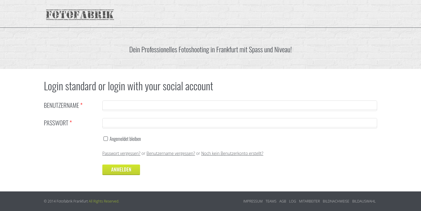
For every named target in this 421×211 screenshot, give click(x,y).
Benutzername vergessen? (170, 153)
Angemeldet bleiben (125, 139)
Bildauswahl (364, 201)
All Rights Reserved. (104, 201)
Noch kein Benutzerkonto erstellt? (232, 153)
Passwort (58, 122)
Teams (270, 201)
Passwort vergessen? (121, 153)
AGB (282, 201)
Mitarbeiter (309, 201)
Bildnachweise (336, 201)
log (292, 201)
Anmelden (121, 169)
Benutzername (63, 105)
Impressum (253, 201)
